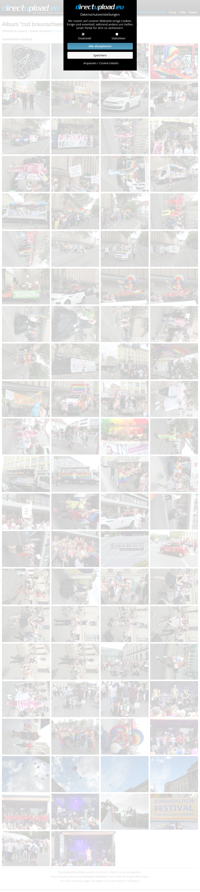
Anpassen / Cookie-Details (101, 63)
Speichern (100, 55)
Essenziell (84, 38)
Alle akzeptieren (100, 46)
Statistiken (118, 38)
